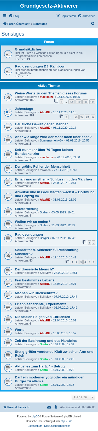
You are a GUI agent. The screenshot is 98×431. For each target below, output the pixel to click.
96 (76, 116)
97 (81, 116)
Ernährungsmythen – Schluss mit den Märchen (53, 179)
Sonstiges (12, 34)
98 (87, 116)
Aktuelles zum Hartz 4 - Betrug (40, 366)
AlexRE (45, 112)
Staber (44, 212)
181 (92, 101)
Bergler (44, 238)
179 (78, 101)
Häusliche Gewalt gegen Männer (41, 124)
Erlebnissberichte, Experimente (40, 304)
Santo (44, 344)
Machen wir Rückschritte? (36, 293)
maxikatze (47, 96)
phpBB (35, 416)
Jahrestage (24, 109)
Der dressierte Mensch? (34, 269)
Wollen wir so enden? (32, 222)
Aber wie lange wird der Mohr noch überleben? (53, 137)
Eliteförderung (26, 209)
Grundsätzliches (28, 49)
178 (71, 101)
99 (93, 116)
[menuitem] (14, 16)
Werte (19, 330)
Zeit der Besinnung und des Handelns (46, 341)
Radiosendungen (29, 234)
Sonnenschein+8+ (51, 140)
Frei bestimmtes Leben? (35, 280)
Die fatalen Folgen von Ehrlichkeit (42, 317)
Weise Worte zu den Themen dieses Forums (51, 93)
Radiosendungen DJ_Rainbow (40, 66)
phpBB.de (66, 421)
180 (85, 101)
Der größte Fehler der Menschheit (42, 166)
